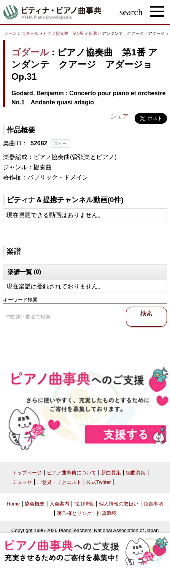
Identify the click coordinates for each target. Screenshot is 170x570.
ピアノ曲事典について (71, 473)
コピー (60, 143)
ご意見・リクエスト (59, 482)
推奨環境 (106, 513)
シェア (119, 116)
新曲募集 (111, 473)
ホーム (10, 33)
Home (13, 504)
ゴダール (30, 33)
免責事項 (153, 504)
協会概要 (34, 504)
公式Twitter (98, 482)
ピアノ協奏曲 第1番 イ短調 (70, 33)
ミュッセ (22, 482)
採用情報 (84, 504)
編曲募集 (136, 473)
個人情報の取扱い (118, 504)
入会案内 (59, 504)
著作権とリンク (74, 513)
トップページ (27, 473)
